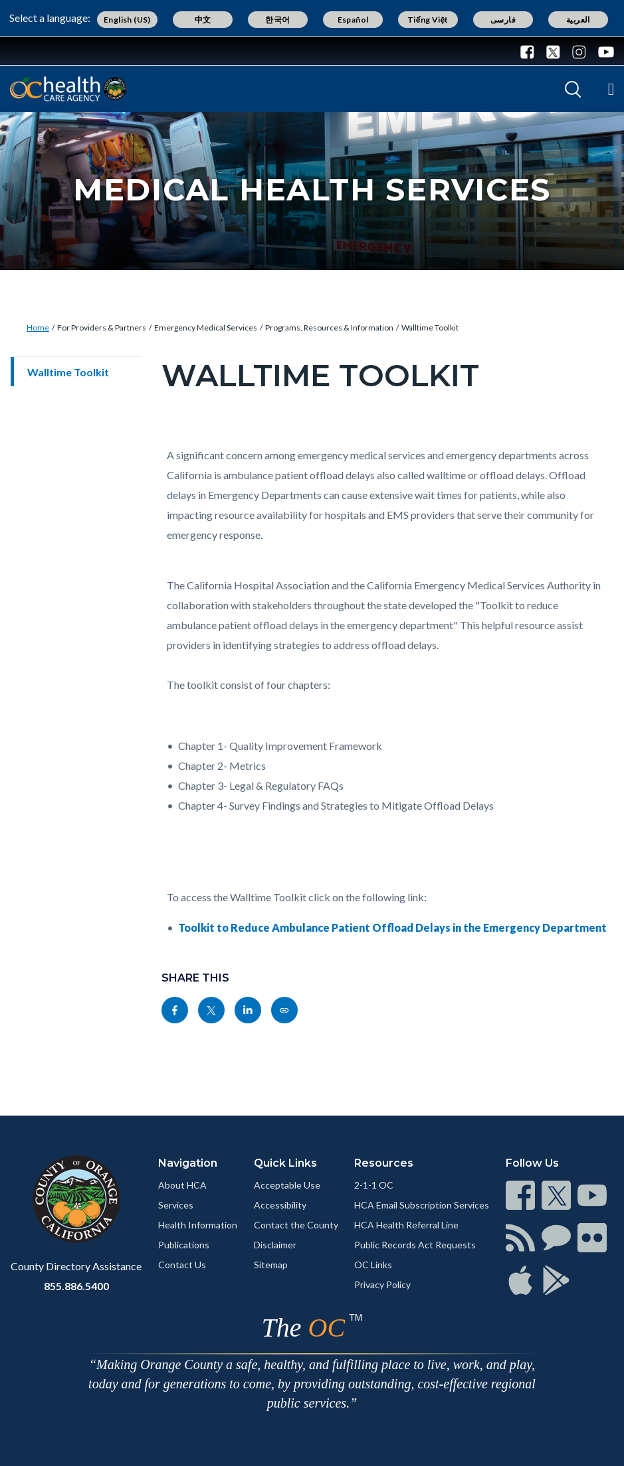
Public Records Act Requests (415, 1244)
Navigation (187, 1163)
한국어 (277, 20)
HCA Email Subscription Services (421, 1204)
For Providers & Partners (101, 327)
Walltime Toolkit (430, 327)
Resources (383, 1163)
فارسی (503, 20)
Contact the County (296, 1224)
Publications (183, 1244)
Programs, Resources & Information (329, 327)
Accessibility (280, 1204)
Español (353, 20)
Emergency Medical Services (205, 327)
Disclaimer (275, 1244)
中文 (203, 20)
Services (175, 1204)
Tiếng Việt (428, 20)
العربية (578, 20)
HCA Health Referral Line (406, 1224)
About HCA (182, 1185)
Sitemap (271, 1264)
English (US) (127, 20)
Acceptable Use (287, 1185)
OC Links (373, 1264)
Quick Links (285, 1163)
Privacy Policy (382, 1284)
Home (38, 327)
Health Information (197, 1224)
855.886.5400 (76, 1286)
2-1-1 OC (373, 1185)
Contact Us (182, 1264)
